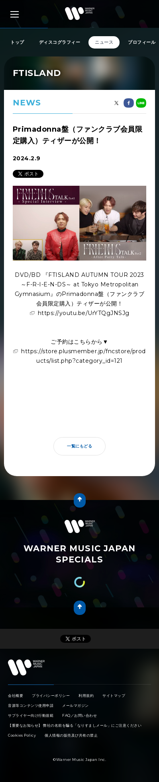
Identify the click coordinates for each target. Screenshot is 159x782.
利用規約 (86, 695)
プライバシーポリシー (51, 695)
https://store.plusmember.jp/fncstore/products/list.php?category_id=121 (83, 356)
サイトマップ (113, 695)
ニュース (104, 42)
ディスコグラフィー (59, 42)
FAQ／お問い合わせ (79, 715)
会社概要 (15, 695)
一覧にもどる (79, 446)
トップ (17, 42)
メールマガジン (75, 705)
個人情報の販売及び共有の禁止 (71, 735)
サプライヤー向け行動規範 (30, 715)
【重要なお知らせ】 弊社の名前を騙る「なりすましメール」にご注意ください (74, 725)
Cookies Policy (22, 735)
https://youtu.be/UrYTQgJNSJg (84, 313)
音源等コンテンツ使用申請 (30, 705)
